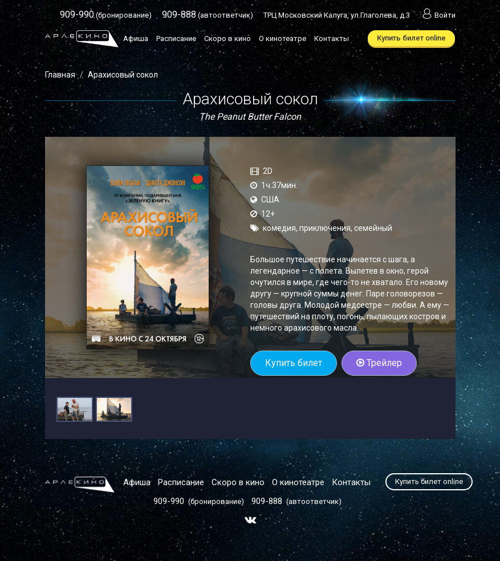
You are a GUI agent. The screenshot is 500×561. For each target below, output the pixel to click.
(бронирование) (106, 15)
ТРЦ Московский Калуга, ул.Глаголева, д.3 (336, 15)
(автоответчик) (207, 15)
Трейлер (379, 362)
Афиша (135, 38)
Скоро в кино (227, 38)
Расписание (176, 38)
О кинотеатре (282, 38)
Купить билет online (411, 38)
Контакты (331, 38)
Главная (60, 74)
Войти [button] (438, 15)
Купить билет (293, 362)
